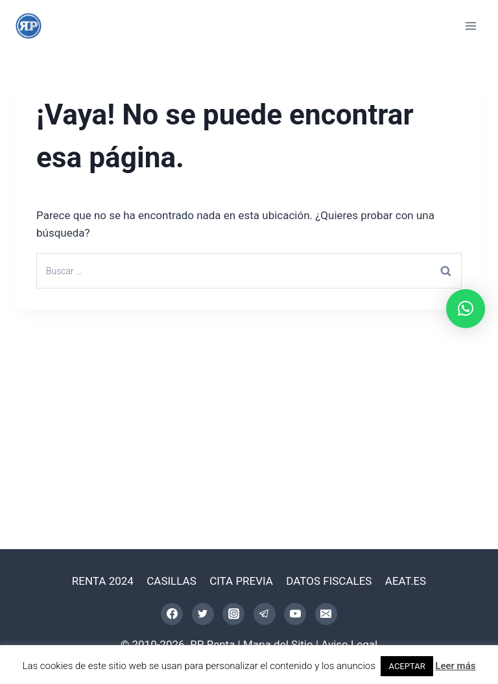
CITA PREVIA (241, 580)
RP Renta (212, 644)
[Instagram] (233, 614)
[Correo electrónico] (326, 614)
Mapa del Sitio (278, 644)
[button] (465, 308)
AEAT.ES (405, 580)
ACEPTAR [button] (406, 666)
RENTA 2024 (103, 580)
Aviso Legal (349, 644)
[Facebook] (172, 614)
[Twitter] (203, 614)
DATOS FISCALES (329, 580)
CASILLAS (171, 580)
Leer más (455, 666)
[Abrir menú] (470, 26)
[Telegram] (265, 614)
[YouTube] (295, 614)
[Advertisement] (249, 406)
